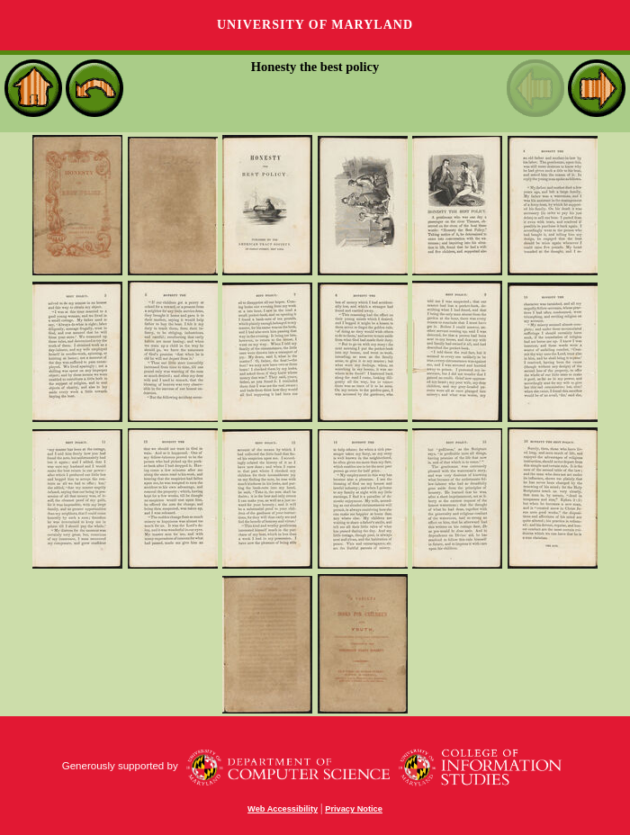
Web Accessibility (283, 808)
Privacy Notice (353, 808)
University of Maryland (315, 24)
